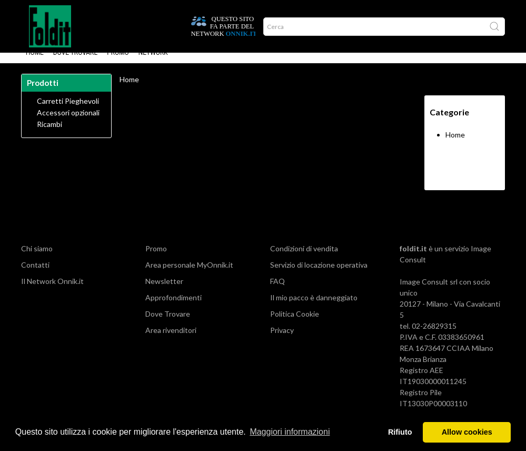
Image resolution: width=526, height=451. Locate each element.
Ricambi (49, 135)
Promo (118, 63)
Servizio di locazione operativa (319, 275)
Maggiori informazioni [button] (290, 431)
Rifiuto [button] (400, 432)
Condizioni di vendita (304, 258)
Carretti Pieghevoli (68, 111)
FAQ (277, 291)
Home (35, 63)
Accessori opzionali (68, 123)
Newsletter (164, 291)
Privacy (282, 340)
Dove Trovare (75, 63)
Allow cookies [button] (467, 432)
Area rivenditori (170, 340)
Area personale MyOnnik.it (189, 275)
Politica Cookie (294, 324)
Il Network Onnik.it (52, 291)
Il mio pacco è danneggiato (314, 307)
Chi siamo (37, 258)
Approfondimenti (173, 307)
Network (153, 63)
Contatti (35, 275)
